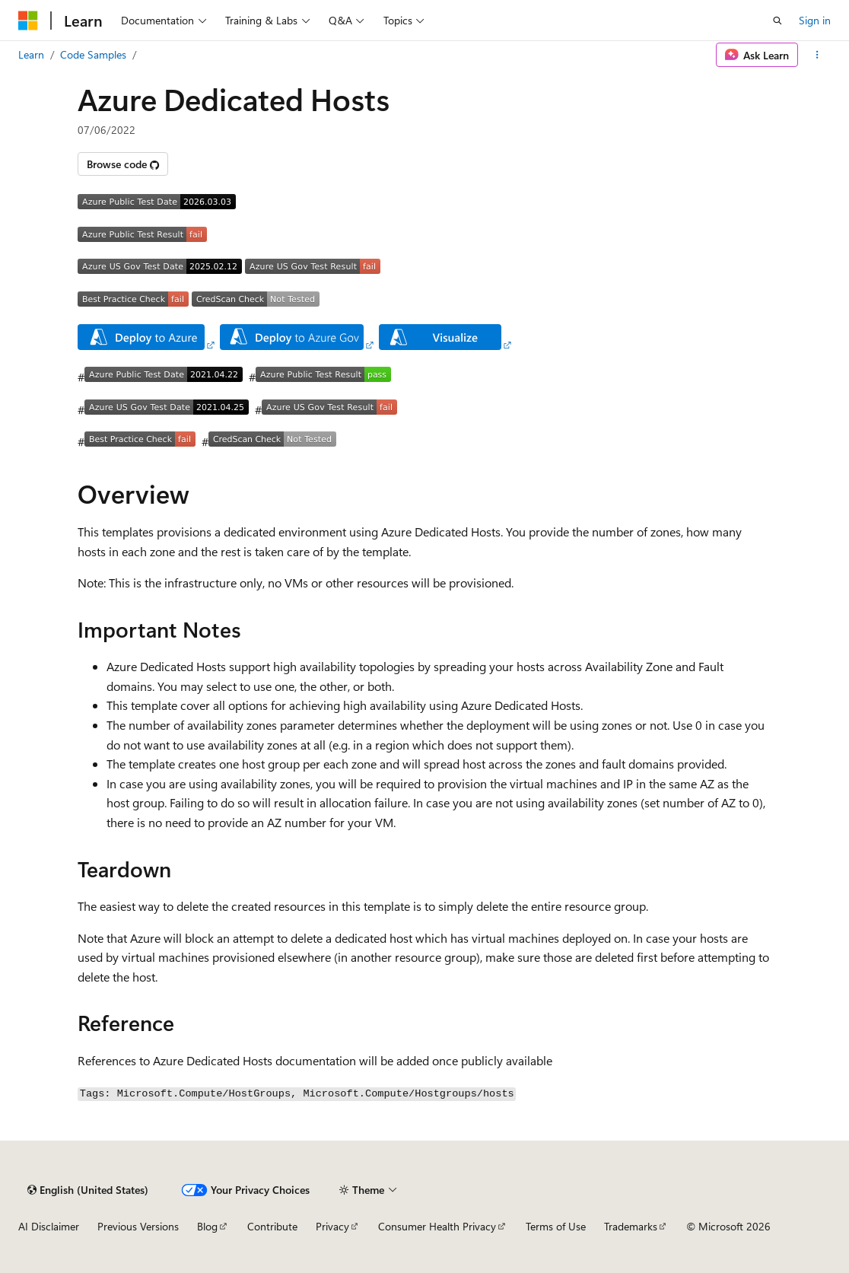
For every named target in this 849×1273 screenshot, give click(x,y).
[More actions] (817, 55)
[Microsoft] (28, 20)
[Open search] (777, 20)
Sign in (815, 20)
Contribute (272, 1226)
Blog (207, 1226)
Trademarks (630, 1226)
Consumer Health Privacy (437, 1226)
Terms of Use (556, 1226)
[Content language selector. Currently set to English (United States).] (87, 1190)
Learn (31, 54)
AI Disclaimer (48, 1226)
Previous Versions (138, 1226)
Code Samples (93, 54)
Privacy (332, 1226)
